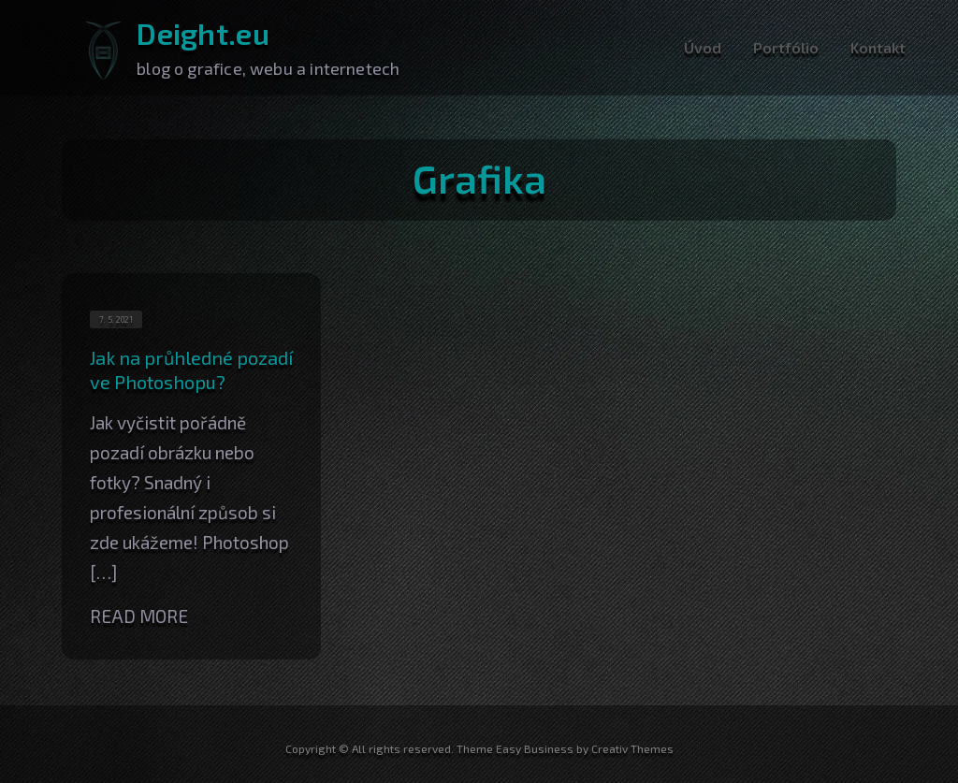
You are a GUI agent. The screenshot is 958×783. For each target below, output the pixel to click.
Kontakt (878, 47)
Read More (139, 616)
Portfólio (786, 47)
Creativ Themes (632, 748)
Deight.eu (203, 33)
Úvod (702, 47)
